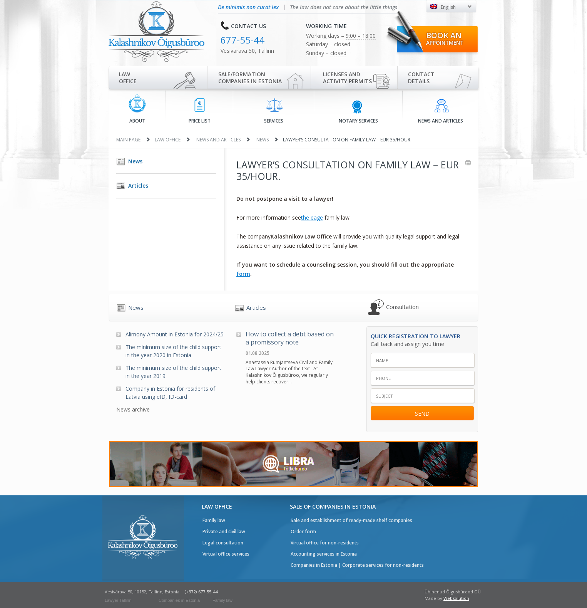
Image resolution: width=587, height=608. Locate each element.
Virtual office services (225, 554)
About (137, 109)
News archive (133, 409)
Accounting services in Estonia (324, 554)
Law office (128, 78)
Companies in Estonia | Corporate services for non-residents (357, 565)
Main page (128, 139)
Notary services (358, 111)
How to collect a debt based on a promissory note (290, 338)
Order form (303, 531)
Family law (213, 520)
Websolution (456, 598)
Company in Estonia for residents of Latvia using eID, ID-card (170, 392)
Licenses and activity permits (347, 78)
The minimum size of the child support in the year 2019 (173, 372)
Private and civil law (223, 531)
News (262, 139)
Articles (138, 185)
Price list (200, 111)
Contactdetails (421, 78)
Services (273, 111)
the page (312, 217)
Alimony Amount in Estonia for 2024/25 (174, 334)
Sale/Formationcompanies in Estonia (250, 78)
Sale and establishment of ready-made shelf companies (351, 520)
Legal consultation (222, 542)
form (243, 273)
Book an (444, 38)
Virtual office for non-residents (325, 542)
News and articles (440, 111)
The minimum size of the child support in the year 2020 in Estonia (173, 351)
